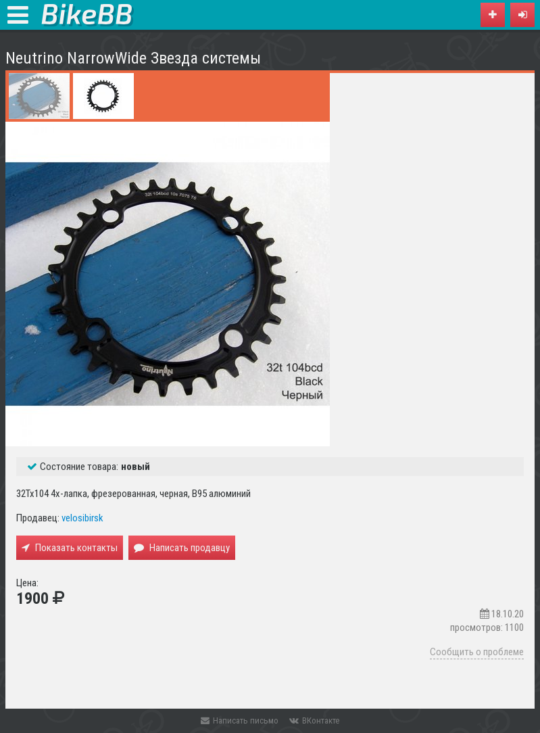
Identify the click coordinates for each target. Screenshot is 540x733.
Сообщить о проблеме (477, 652)
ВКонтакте (314, 720)
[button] (522, 15)
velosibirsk (82, 518)
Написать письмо (239, 720)
